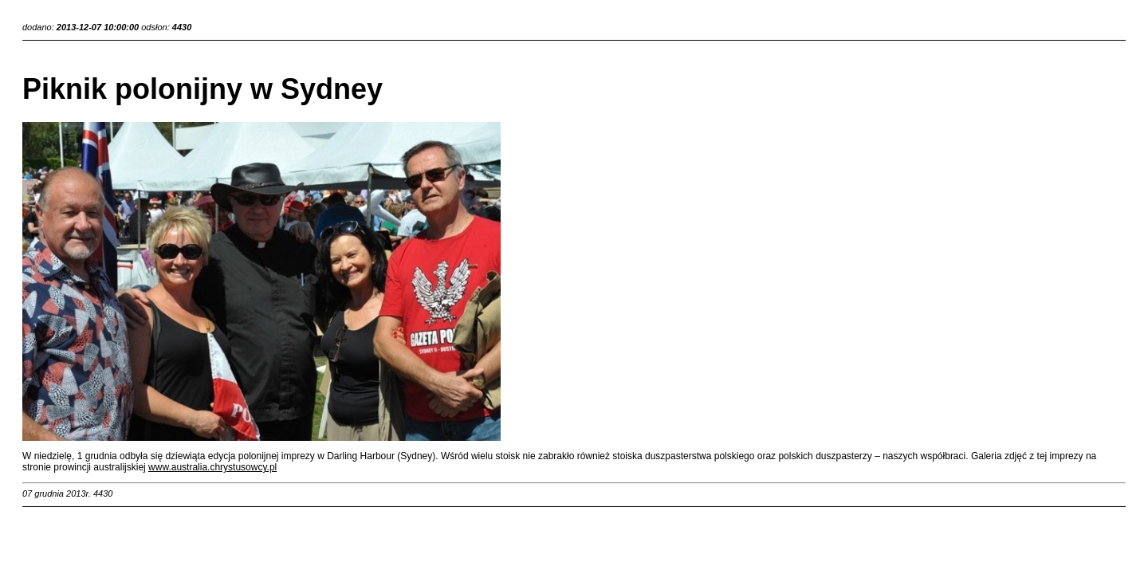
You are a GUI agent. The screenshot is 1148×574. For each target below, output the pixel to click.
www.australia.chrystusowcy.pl (212, 467)
